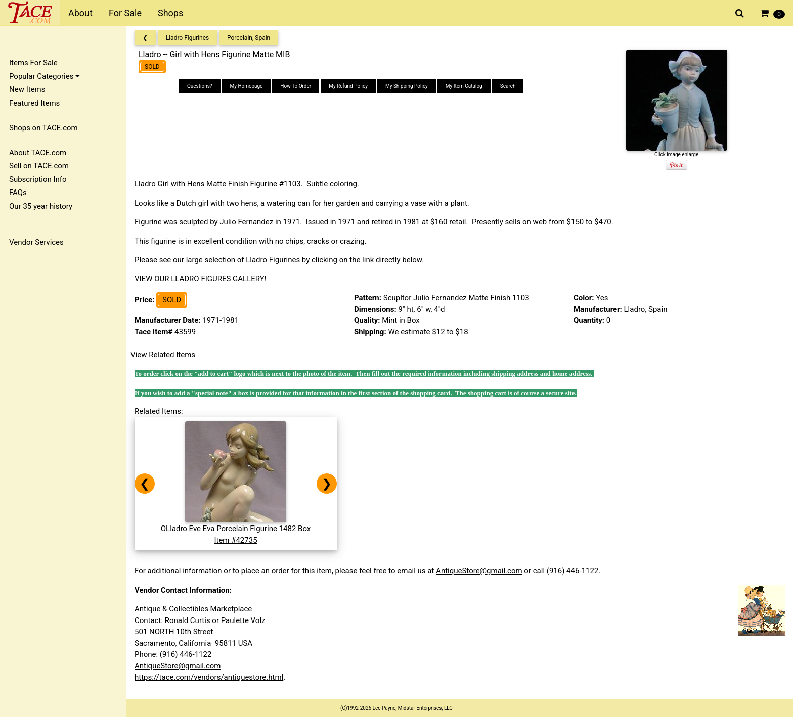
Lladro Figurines (187, 37)
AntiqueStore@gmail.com (479, 571)
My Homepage (246, 86)
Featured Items (34, 103)
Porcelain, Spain (248, 37)
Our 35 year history (40, 206)
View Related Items (162, 354)
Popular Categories (44, 76)
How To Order (295, 86)
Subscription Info (38, 179)
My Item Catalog (464, 86)
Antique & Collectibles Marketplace (193, 608)
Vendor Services (36, 242)
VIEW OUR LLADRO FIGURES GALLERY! (201, 278)
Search (508, 86)
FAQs (18, 192)
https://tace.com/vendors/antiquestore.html (209, 677)
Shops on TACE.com (43, 127)
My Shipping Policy (406, 86)
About (80, 13)
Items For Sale (33, 62)
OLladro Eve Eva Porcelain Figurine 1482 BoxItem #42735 (236, 529)
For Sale (125, 13)
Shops (170, 13)
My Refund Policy (348, 86)
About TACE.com (37, 152)
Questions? (199, 86)
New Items (27, 89)
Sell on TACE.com (39, 165)
